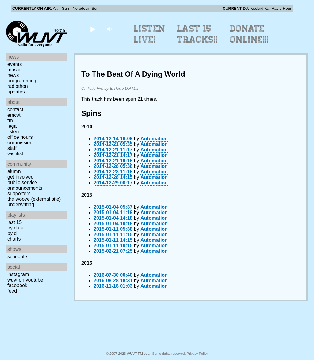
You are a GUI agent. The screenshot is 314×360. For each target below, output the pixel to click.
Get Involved (20, 177)
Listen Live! (149, 34)
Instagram (18, 274)
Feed (12, 291)
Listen (13, 131)
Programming (21, 80)
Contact (15, 109)
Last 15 (14, 222)
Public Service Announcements (24, 185)
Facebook (17, 285)
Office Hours (20, 137)
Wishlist (15, 153)
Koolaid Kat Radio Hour (270, 8)
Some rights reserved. (169, 353)
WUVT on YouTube (25, 279)
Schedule (17, 256)
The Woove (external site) (34, 199)
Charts (14, 238)
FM (10, 120)
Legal (12, 126)
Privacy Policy (197, 353)
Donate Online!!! (249, 34)
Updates (16, 91)
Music (13, 69)
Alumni (14, 171)
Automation (154, 138)
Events (14, 64)
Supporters (19, 193)
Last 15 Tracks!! (197, 34)
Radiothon (17, 86)
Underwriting (20, 204)
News (13, 75)
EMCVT (14, 115)
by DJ (12, 233)
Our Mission (20, 142)
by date (15, 227)
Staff (12, 148)
